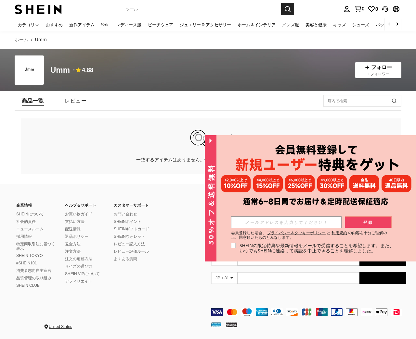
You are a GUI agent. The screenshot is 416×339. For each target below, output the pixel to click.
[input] (286, 222)
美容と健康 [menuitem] (316, 24)
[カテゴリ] (29, 24)
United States (60, 326)
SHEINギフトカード (131, 229)
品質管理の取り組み (33, 278)
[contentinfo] (308, 312)
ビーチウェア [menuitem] (160, 24)
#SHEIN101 (26, 263)
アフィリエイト (78, 281)
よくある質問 (125, 259)
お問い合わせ (125, 214)
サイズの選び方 (78, 266)
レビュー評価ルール (131, 251)
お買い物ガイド (78, 214)
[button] (201, 9)
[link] (359, 9)
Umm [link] (40, 39)
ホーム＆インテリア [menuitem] (257, 24)
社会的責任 (26, 221)
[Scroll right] (397, 24)
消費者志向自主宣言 (33, 270)
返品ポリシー (76, 236)
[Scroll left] (389, 24)
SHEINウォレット (129, 236)
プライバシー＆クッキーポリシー (296, 233)
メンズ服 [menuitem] (290, 24)
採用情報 (24, 236)
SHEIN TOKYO (29, 255)
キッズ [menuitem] (339, 24)
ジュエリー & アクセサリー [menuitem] (205, 24)
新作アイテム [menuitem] (82, 24)
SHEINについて (30, 214)
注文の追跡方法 (78, 259)
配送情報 (73, 229)
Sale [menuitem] (105, 24)
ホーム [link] (21, 39)
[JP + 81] (224, 278)
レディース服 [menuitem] (128, 24)
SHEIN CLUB (28, 285)
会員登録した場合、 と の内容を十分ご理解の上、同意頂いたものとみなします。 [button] (309, 235)
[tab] (33, 100)
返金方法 (73, 244)
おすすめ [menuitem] (54, 24)
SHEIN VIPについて (82, 274)
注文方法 (73, 251)
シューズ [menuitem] (360, 24)
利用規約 (339, 233)
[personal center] (347, 9)
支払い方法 (74, 221)
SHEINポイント (127, 221)
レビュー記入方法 (129, 244)
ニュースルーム (30, 229)
